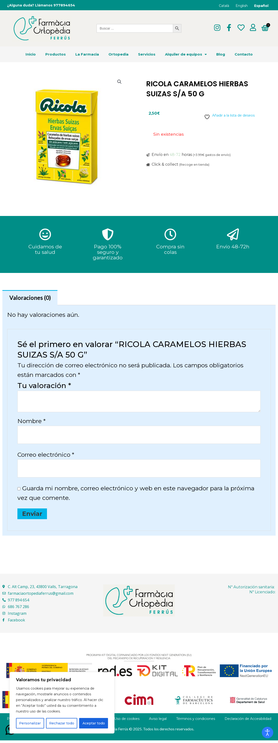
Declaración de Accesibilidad (248, 721)
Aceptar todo (93, 723)
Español (261, 6)
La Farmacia (87, 54)
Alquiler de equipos (186, 54)
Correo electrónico (45, 456)
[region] (62, 702)
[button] (119, 82)
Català (224, 6)
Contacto (244, 54)
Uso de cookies (126, 721)
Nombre (31, 421)
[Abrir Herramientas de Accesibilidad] (267, 732)
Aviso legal (158, 721)
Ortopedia (118, 54)
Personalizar (30, 723)
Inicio (31, 54)
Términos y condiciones (195, 721)
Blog (220, 54)
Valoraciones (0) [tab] (31, 298)
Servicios (146, 54)
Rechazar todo (61, 723)
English (242, 6)
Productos (55, 54)
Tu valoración (44, 386)
